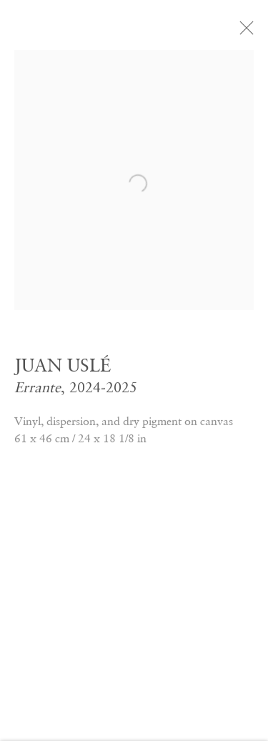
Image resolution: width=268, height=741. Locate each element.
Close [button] (249, 32)
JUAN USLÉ (62, 368)
